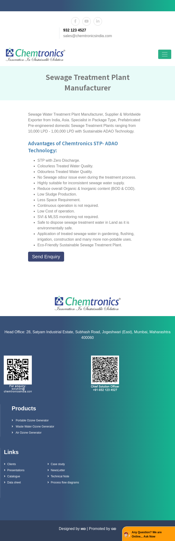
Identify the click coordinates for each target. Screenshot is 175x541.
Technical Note (58, 476)
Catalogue (12, 476)
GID (113, 529)
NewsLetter (56, 470)
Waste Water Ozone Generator (33, 426)
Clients (10, 464)
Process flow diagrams (63, 482)
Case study (56, 464)
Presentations (14, 470)
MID (83, 529)
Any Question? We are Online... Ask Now (147, 534)
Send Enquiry (46, 256)
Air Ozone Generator (26, 432)
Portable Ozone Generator (30, 420)
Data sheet (12, 482)
